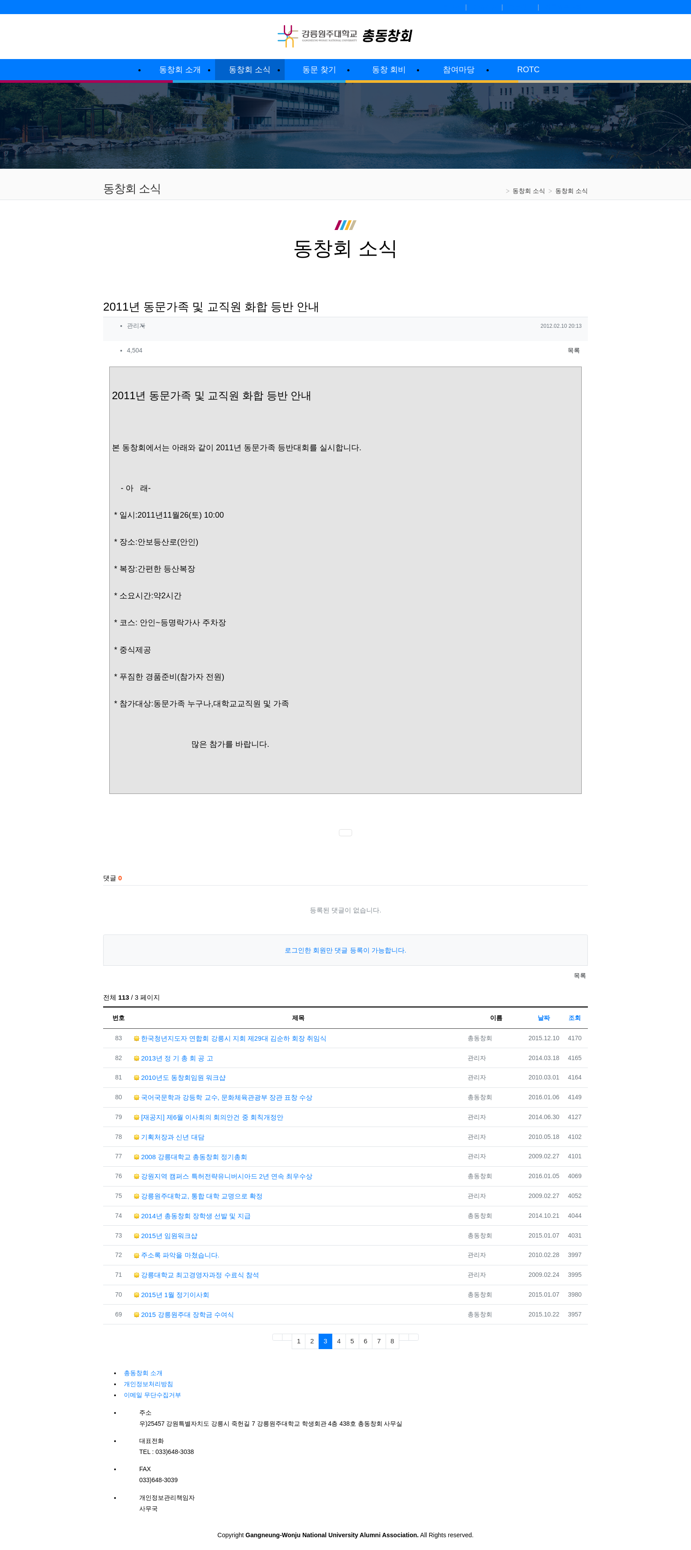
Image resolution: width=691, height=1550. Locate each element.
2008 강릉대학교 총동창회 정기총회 (190, 1157)
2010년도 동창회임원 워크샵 (180, 1077)
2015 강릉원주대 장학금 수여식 (184, 1314)
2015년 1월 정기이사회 (171, 1294)
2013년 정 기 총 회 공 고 (173, 1058)
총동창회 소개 (143, 1372)
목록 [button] (574, 350)
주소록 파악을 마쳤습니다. (176, 1255)
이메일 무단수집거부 (152, 1394)
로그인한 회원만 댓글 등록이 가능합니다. (345, 950)
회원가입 (484, 7)
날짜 (544, 1017)
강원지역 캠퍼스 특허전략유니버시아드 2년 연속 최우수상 (223, 1176)
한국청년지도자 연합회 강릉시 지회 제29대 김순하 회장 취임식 (230, 1038)
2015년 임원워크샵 (165, 1235)
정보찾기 (521, 7)
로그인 (451, 7)
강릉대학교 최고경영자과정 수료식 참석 (196, 1275)
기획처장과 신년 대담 (169, 1137)
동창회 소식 (529, 190)
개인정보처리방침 (148, 1383)
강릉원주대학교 (566, 7)
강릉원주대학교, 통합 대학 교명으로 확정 (198, 1196)
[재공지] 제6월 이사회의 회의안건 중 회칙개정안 (208, 1117)
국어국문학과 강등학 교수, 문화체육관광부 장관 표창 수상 (223, 1097)
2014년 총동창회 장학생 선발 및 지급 (192, 1216)
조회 (574, 1017)
